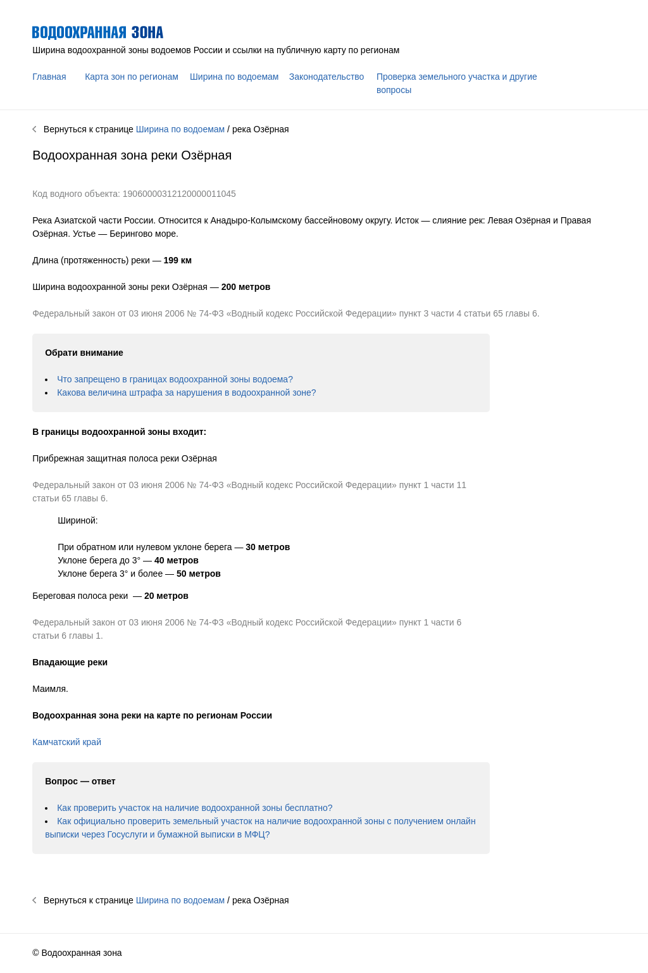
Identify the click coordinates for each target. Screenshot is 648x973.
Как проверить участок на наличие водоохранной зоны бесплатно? (194, 808)
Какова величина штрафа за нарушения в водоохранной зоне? (186, 392)
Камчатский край (66, 742)
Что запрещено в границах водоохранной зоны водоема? (175, 379)
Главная (49, 77)
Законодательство (326, 77)
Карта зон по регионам (131, 77)
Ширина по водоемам (234, 77)
